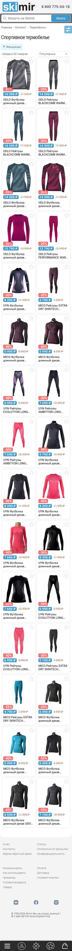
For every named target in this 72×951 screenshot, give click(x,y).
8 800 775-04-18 (55, 6)
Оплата (41, 868)
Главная (6, 27)
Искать (61, 18)
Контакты (9, 849)
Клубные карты (12, 868)
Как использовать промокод (14, 875)
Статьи (41, 844)
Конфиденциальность (51, 853)
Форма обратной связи (17, 853)
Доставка (43, 872)
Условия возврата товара (14, 885)
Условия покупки (48, 877)
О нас (6, 844)
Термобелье (37, 27)
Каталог (20, 27)
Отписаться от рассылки (52, 849)
